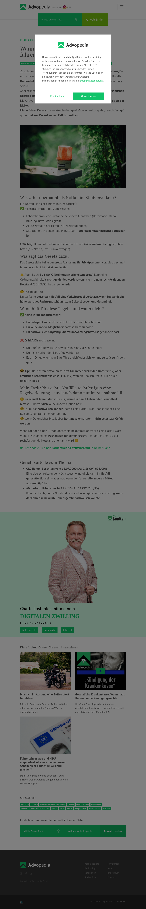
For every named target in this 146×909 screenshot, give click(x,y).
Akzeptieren (88, 96)
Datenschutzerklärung (91, 80)
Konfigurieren (57, 96)
